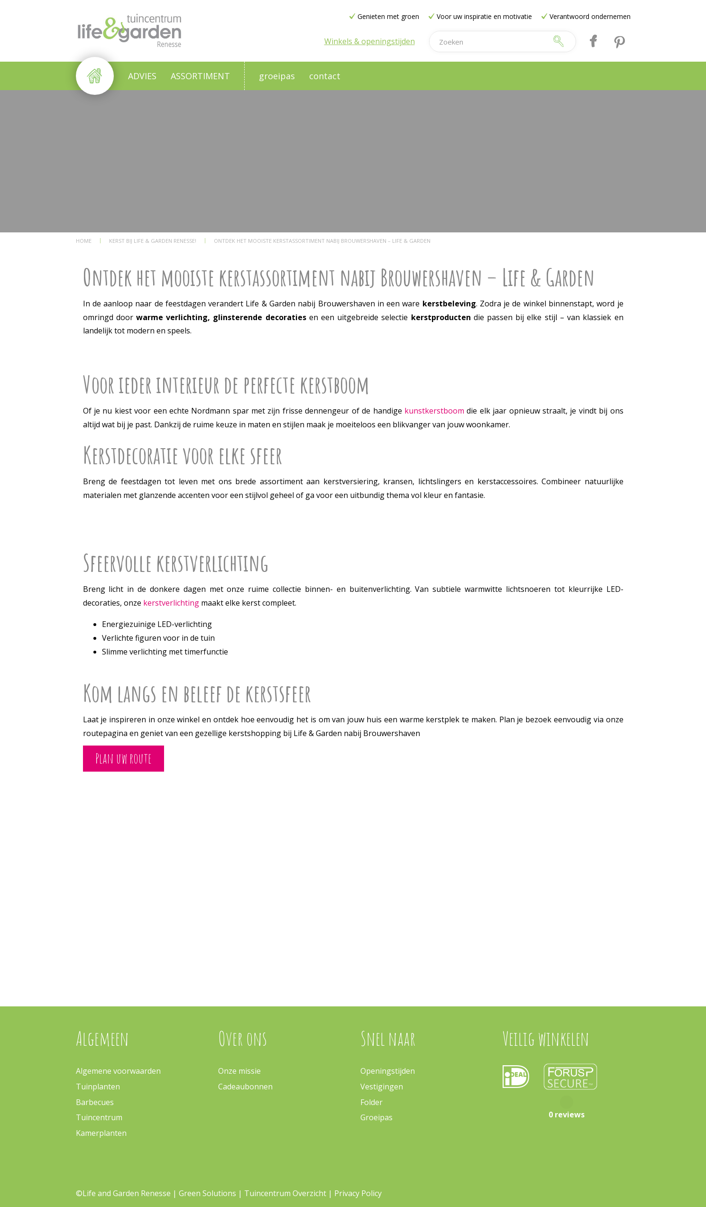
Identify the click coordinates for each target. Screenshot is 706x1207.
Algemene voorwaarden (118, 1071)
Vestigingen (381, 1086)
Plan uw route (123, 758)
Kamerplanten (101, 1133)
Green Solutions (207, 1193)
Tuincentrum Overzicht (285, 1193)
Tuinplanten (98, 1086)
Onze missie (239, 1071)
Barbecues (95, 1102)
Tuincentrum (99, 1117)
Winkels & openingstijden (369, 41)
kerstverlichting (172, 603)
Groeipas (376, 1117)
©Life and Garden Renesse (123, 1193)
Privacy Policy (358, 1193)
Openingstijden (387, 1071)
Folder (371, 1102)
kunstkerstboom (435, 410)
